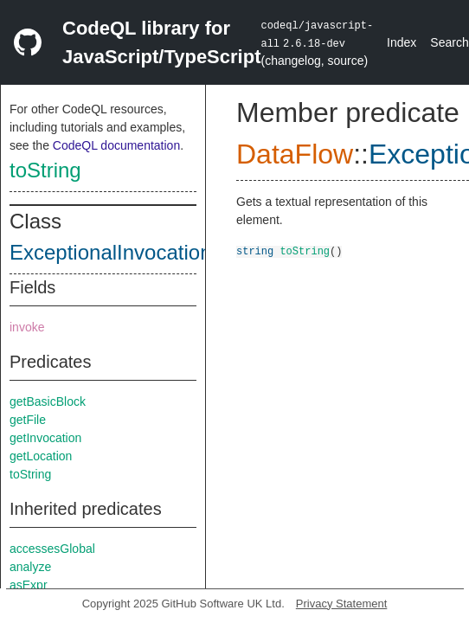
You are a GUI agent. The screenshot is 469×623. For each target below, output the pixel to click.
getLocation (41, 456)
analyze (30, 567)
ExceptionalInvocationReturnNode (167, 252)
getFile (28, 420)
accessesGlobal (52, 549)
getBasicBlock (48, 401)
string (254, 250)
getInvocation (45, 438)
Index (401, 42)
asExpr (29, 585)
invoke (27, 327)
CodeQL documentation (116, 145)
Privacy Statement (342, 603)
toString (45, 170)
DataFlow (294, 154)
